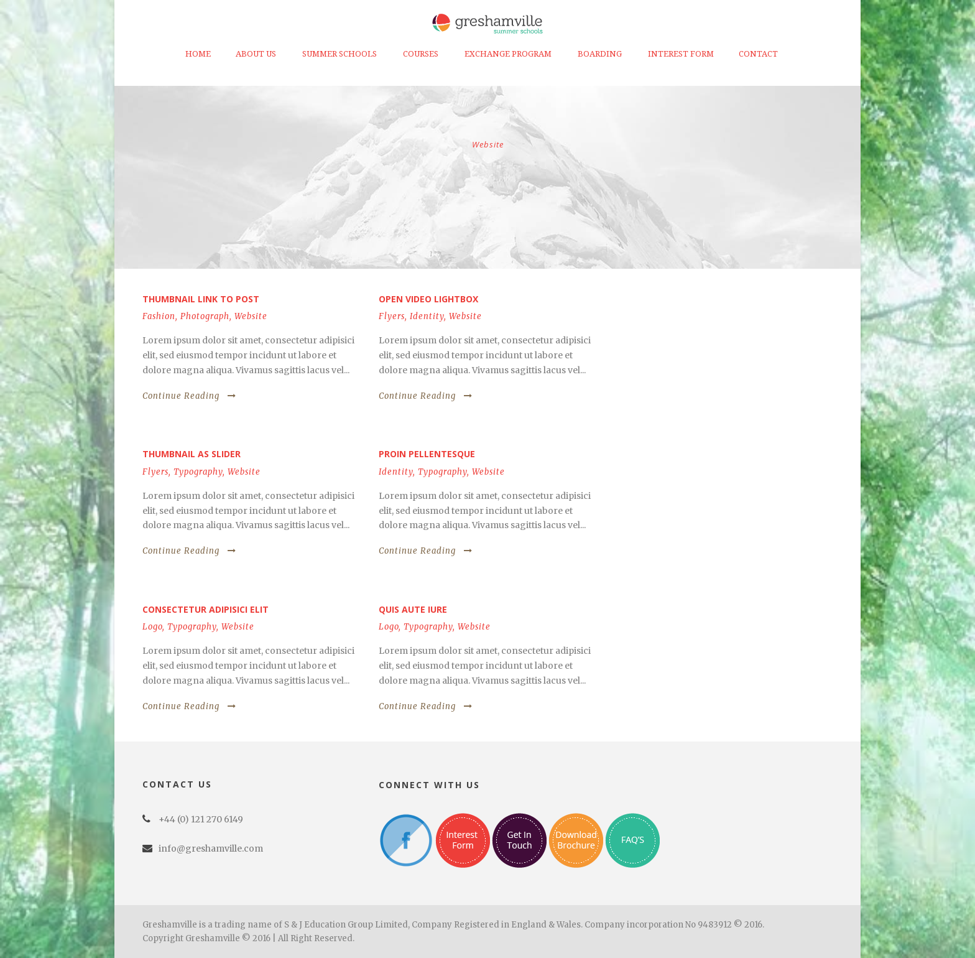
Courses (420, 53)
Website (250, 316)
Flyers (392, 316)
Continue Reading (189, 396)
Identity (427, 316)
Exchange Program (508, 53)
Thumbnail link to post (200, 299)
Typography (198, 472)
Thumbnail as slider (191, 454)
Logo (152, 626)
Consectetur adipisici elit (205, 609)
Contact (758, 53)
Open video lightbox (428, 299)
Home (198, 53)
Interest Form (681, 53)
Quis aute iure (413, 609)
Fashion (158, 316)
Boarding (600, 53)
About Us (256, 53)
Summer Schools (339, 53)
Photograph (204, 316)
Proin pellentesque (427, 454)
